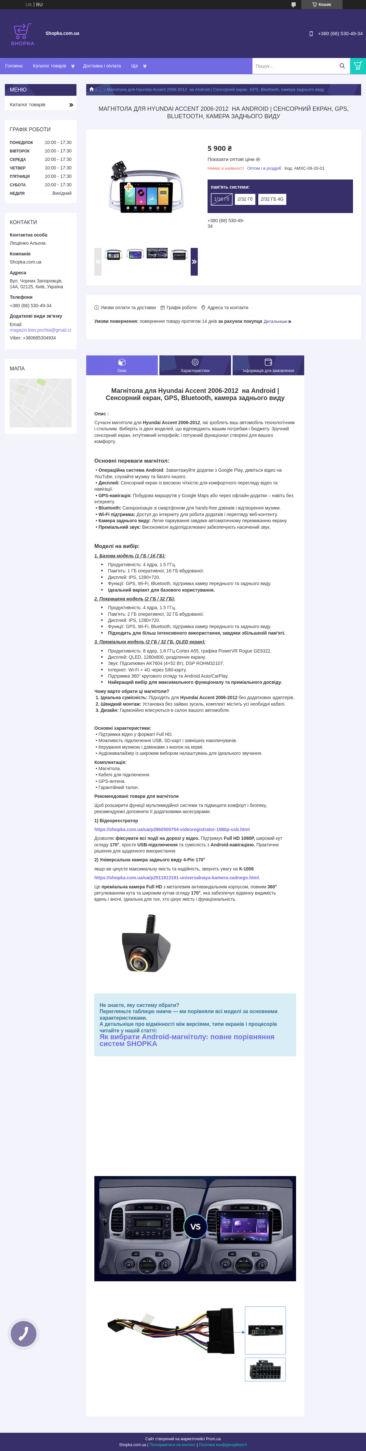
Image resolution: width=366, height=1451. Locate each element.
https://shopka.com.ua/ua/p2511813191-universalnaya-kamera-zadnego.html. (177, 877)
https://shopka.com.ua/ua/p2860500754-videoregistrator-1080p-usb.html (172, 829)
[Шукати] (342, 66)
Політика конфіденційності (223, 1445)
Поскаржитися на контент (172, 1445)
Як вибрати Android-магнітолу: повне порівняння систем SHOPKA (187, 1040)
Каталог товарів (49, 65)
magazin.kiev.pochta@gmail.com (43, 330)
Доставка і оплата (102, 65)
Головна (13, 65)
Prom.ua (213, 1439)
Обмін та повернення (153, 65)
